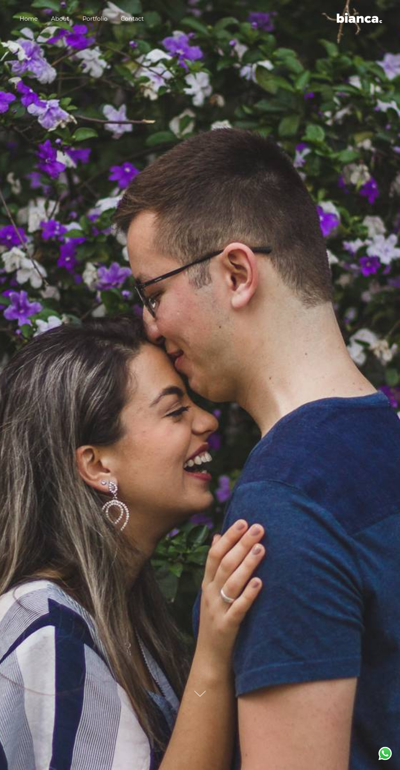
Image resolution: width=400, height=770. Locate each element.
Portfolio (94, 18)
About (60, 18)
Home (29, 18)
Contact (132, 18)
